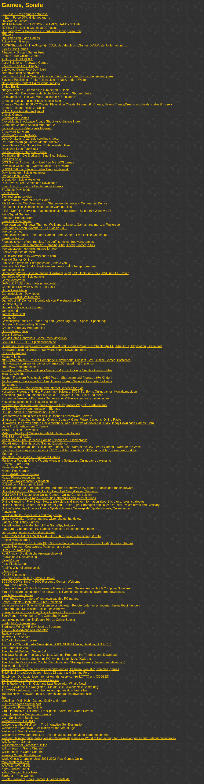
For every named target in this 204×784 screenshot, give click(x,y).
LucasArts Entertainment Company (25, 426)
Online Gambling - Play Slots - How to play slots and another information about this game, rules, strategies (73, 501)
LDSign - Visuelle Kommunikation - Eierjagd (31, 408)
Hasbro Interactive (14, 353)
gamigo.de (9, 317)
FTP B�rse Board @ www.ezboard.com (29, 256)
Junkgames (9, 384)
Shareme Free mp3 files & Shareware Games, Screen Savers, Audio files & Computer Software (66, 588)
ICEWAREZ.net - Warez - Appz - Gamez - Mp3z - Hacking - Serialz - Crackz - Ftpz (57, 370)
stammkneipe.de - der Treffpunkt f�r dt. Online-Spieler (38, 619)
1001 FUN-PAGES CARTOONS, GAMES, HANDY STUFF (41, 24)
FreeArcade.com (13, 238)
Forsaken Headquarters (17, 217)
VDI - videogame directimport (21, 704)
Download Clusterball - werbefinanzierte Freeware (35, 165)
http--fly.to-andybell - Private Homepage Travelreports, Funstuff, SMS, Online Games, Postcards (66, 360)
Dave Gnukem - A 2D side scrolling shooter (30, 138)
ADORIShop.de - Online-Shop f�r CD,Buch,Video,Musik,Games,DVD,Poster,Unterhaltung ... (64, 45)
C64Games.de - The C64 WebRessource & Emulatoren (39, 96)
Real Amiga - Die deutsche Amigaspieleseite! (32, 553)
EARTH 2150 (10, 193)
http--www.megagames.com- (21, 366)
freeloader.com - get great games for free (29, 248)
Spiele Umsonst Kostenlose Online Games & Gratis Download (43, 612)
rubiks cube (9, 571)
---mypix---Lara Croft (15, 464)
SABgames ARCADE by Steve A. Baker (28, 578)
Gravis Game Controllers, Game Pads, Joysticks (34, 338)
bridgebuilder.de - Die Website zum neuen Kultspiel (36, 90)
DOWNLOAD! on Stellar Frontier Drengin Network (35, 169)
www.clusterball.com (15, 762)
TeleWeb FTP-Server (16, 637)
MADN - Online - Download (20, 429)
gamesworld (10, 310)
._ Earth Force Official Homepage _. (26, 17)
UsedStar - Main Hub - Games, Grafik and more (34, 700)
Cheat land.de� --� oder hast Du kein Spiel (32, 100)
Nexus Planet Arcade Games (21, 477)
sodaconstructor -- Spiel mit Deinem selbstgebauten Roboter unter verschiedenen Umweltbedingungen (71, 605)
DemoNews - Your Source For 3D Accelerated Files (36, 145)
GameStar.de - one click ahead (22, 307)
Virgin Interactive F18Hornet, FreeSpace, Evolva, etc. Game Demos (47, 711)
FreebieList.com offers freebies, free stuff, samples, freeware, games (48, 241)
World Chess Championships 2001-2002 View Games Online (43, 758)
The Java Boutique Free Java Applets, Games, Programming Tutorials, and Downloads (60, 654)
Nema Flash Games (15, 467)
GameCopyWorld (13, 280)
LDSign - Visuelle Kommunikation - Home (29, 412)
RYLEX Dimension (14, 574)
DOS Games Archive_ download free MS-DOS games (38, 162)
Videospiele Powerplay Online (22, 707)
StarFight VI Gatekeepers (19, 623)
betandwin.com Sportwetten (20, 73)
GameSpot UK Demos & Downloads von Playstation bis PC (42, 300)
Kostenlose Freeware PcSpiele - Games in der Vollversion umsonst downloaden (55, 398)
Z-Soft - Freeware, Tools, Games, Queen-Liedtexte (36, 779)
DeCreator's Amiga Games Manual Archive (30, 142)
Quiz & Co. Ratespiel (16, 550)
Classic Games (12, 114)
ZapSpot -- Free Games (18, 775)
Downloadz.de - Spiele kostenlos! (24, 172)
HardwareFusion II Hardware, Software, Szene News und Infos (44, 349)
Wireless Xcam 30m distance (21, 755)
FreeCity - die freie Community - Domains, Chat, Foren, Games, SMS (48, 245)
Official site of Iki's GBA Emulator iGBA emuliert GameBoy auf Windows (50, 491)
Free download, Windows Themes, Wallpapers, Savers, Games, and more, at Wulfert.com (62, 224)
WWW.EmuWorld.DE (16, 765)
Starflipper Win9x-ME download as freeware (31, 626)
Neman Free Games (15, 470)
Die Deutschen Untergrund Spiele (24, 152)
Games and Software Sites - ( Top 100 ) (28, 286)
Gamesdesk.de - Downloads (21, 293)
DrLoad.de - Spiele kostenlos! (21, 179)
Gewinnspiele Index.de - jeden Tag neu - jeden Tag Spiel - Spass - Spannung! (54, 321)
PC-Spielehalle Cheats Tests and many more (32, 515)
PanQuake (9, 511)
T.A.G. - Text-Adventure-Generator (25, 630)
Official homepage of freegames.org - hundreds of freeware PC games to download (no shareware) (68, 487)
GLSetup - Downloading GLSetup (24, 324)
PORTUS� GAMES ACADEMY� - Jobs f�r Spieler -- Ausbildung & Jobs (51, 536)
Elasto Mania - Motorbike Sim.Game (26, 200)
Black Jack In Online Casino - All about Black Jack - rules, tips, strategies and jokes (57, 76)
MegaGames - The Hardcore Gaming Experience (34, 443)
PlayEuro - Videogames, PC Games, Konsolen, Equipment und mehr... (49, 528)
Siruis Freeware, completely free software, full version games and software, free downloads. (63, 591)
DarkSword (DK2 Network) (19, 135)
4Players (7, 34)
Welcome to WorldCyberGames (23, 731)
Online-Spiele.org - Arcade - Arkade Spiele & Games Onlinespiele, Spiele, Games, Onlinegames (66, 508)
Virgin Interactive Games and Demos (26, 714)
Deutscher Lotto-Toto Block (20, 148)
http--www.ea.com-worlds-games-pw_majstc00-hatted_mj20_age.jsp (48, 363)
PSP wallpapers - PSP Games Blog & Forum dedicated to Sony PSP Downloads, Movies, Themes (67, 543)
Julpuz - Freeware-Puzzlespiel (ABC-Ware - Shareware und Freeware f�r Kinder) (57, 377)
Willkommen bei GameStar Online (24, 745)
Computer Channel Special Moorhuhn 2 (28, 124)
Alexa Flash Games (15, 49)
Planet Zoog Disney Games (20, 522)
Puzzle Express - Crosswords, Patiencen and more (36, 546)
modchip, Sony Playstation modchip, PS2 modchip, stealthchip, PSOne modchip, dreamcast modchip (69, 450)
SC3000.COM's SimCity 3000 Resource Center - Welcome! (41, 581)
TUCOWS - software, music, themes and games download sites (44, 690)
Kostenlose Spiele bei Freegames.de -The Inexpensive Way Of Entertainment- (54, 405)
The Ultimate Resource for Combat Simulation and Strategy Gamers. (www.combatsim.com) (63, 662)
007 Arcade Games (14, 21)
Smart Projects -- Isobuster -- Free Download (32, 602)
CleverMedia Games (15, 118)
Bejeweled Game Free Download (24, 69)
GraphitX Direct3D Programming (23, 327)
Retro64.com (10, 560)
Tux (4, 697)
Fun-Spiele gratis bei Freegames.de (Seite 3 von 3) (36, 263)
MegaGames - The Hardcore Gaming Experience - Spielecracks (44, 440)
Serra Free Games (14, 585)
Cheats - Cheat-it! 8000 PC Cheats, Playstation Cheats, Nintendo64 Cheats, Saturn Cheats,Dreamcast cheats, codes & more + (87, 104)
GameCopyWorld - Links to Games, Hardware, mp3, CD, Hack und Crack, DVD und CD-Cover (65, 273)
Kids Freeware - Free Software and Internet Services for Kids (42, 388)
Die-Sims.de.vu (12, 159)
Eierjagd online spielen (17, 196)
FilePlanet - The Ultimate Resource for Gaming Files (37, 206)
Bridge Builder (11, 86)
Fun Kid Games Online (17, 259)
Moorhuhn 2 (10, 453)
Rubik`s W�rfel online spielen (22, 567)
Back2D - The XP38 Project (20, 66)
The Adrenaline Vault (15, 648)
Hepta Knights (11, 356)
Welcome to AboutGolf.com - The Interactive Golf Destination (42, 724)
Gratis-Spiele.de (12, 334)
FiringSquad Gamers (16, 214)
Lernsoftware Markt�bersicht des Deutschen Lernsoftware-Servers (47, 416)
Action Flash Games (15, 41)
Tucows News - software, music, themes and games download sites (47, 693)
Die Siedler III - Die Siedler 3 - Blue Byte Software (35, 155)
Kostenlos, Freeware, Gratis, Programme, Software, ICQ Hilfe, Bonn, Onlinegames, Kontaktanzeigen (69, 391)
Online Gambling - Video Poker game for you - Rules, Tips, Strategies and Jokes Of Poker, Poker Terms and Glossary (81, 505)
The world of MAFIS (15, 665)
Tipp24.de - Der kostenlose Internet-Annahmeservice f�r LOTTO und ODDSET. (55, 676)
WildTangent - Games (16, 741)
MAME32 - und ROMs (16, 436)
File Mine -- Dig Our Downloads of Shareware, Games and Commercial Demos (54, 203)
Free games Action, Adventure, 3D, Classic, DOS (34, 228)
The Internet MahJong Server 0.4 (24, 651)
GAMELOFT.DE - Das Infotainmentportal (29, 283)
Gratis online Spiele (15, 331)
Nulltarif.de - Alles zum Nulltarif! (23, 484)
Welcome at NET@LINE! (18, 721)
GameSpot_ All (12, 304)
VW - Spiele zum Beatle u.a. (20, 717)
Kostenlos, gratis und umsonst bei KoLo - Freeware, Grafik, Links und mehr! (53, 395)
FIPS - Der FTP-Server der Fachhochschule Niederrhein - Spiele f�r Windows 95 (56, 210)
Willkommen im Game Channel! (23, 748)
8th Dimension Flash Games (21, 38)
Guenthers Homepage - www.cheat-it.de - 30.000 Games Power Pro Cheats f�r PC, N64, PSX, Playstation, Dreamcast (82, 346)
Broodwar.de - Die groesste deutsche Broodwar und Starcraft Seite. (47, 93)
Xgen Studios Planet (15, 769)
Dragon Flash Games (16, 176)
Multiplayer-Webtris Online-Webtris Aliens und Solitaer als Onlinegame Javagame (56, 460)
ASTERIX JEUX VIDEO (17, 59)
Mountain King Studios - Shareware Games (31, 457)
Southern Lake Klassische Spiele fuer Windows (33, 608)
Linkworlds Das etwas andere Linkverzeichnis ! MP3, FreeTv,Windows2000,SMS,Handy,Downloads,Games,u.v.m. (78, 423)
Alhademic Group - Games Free (23, 52)
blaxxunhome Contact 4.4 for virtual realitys (31, 83)
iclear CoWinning (13, 373)
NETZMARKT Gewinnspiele (20, 474)
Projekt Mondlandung (16, 539)
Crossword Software (15, 131)
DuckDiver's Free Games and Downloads (29, 183)
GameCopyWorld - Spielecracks (23, 276)
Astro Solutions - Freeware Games (25, 62)
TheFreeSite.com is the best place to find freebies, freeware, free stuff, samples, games (60, 669)
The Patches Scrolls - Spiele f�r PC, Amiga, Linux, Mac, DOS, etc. (47, 658)
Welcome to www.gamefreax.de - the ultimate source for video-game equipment (55, 734)
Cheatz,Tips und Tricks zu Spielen (24, 107)
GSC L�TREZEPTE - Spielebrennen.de (29, 342)
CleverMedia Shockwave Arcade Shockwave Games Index (41, 121)
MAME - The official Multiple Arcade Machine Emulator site (41, 433)
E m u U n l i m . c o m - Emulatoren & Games (32, 186)
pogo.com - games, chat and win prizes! (28, 532)
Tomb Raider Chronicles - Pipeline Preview (30, 680)
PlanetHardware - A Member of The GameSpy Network (38, 525)
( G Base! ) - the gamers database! (25, 14)
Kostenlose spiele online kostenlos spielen (30, 401)
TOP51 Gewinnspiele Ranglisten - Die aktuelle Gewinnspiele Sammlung (50, 687)
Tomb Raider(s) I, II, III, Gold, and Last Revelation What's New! (44, 683)
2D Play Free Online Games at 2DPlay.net (30, 27)
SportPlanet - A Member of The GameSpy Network (35, 615)
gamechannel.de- (13, 269)
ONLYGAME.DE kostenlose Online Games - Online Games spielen (47, 494)
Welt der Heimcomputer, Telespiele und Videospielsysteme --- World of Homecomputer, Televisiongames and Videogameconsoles (89, 738)
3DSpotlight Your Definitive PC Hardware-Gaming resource (41, 31)
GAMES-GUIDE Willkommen (21, 297)
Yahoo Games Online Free (19, 772)
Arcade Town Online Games (20, 55)
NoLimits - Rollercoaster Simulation (25, 481)
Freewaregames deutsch (18, 252)
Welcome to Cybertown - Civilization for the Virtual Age (38, 728)
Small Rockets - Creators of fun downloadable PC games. (40, 598)
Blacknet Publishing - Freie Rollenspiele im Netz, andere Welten (44, 79)
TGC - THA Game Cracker (19, 640)
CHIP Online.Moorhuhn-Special (23, 111)
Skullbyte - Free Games (17, 595)
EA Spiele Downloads (16, 189)
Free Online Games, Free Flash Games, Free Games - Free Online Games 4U (54, 234)
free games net (12, 231)
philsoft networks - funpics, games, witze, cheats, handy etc (41, 518)
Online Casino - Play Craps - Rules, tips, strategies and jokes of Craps (49, 498)
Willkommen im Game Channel (22, 751)
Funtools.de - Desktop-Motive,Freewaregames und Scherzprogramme (49, 266)
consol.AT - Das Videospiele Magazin (27, 128)
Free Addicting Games (16, 221)
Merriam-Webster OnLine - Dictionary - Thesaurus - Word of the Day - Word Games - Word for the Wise (71, 447)
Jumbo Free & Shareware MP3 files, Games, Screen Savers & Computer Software (57, 381)
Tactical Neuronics (14, 633)
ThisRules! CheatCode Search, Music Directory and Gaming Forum (47, 672)
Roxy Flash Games (14, 563)
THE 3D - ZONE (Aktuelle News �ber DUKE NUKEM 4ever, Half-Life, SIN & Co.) (56, 644)
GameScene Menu (14, 290)
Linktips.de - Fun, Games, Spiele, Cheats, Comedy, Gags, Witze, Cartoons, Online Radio (61, 419)
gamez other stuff (13, 314)
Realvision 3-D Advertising (19, 557)
